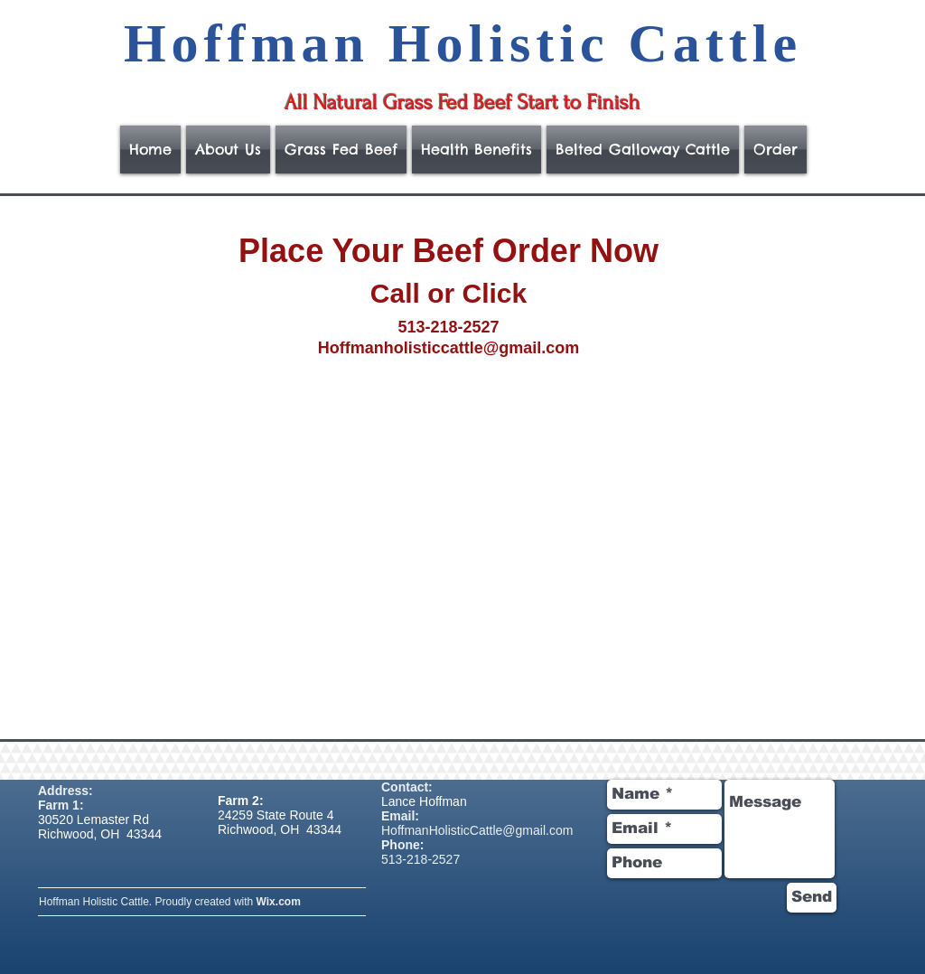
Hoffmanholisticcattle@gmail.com (449, 348)
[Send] (811, 898)
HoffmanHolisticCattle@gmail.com (477, 830)
